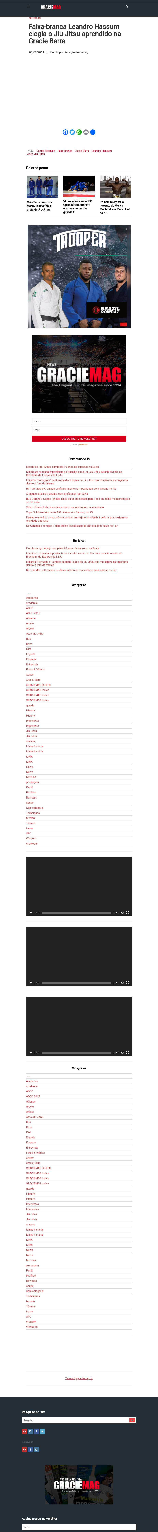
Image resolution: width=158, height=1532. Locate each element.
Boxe (29, 644)
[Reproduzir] (30, 912)
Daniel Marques (45, 150)
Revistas (31, 797)
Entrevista (32, 664)
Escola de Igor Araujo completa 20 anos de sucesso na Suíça (62, 466)
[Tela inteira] (127, 912)
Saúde (30, 802)
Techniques (33, 813)
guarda (30, 705)
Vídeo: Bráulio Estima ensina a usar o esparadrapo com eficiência (65, 507)
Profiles (31, 792)
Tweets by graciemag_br (79, 1378)
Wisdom (31, 838)
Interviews (32, 720)
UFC (28, 833)
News (29, 766)
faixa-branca (65, 150)
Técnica (30, 823)
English (30, 654)
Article (30, 623)
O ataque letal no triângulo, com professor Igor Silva (57, 493)
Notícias (35, 18)
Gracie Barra (82, 150)
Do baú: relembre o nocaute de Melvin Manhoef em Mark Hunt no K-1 (115, 207)
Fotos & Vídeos (35, 669)
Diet (28, 649)
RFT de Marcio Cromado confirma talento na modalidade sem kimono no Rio (71, 488)
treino (29, 828)
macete (30, 741)
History (30, 710)
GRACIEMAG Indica (37, 690)
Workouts (32, 843)
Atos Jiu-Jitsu (34, 633)
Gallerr (30, 674)
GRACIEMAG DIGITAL (39, 685)
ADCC (29, 608)
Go (132, 1420)
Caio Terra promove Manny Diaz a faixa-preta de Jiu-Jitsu (39, 206)
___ (28, 592)
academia (32, 603)
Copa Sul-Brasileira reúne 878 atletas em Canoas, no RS (59, 512)
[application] (79, 886)
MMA (29, 756)
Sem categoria (34, 807)
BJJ (28, 638)
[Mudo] (122, 912)
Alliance (31, 618)
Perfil (29, 787)
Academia (32, 597)
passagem (32, 782)
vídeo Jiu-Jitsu (36, 154)
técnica (30, 818)
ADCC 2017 (33, 613)
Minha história (34, 746)
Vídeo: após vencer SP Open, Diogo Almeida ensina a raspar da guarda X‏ (77, 207)
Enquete (31, 659)
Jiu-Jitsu (31, 731)
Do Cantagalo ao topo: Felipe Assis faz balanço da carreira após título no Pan (72, 525)
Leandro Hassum (101, 150)
